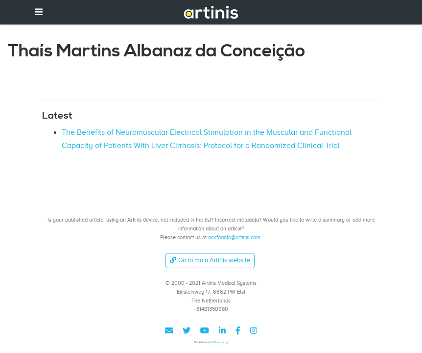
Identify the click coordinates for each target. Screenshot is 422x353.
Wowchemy (220, 342)
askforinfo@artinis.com (234, 237)
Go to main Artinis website (210, 260)
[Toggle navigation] (39, 12)
